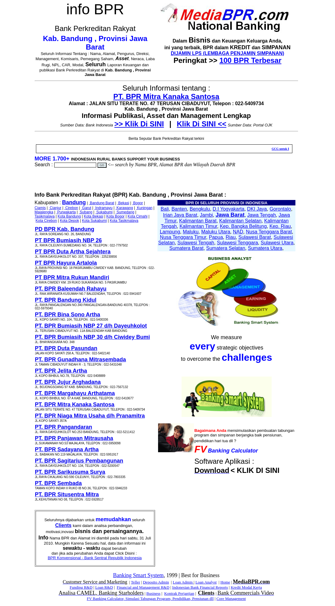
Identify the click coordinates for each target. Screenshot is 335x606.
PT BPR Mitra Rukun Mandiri (72, 277)
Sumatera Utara (265, 248)
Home (225, 582)
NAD (238, 231)
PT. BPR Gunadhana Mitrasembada (80, 359)
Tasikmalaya (45, 216)
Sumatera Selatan (225, 248)
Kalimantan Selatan (240, 220)
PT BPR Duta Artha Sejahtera (73, 252)
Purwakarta (66, 212)
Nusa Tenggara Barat (269, 231)
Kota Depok (69, 221)
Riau (231, 237)
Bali (165, 209)
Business (153, 593)
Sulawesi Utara (277, 242)
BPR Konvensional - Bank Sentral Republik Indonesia (95, 558)
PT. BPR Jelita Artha (61, 371)
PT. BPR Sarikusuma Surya (70, 472)
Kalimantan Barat (198, 220)
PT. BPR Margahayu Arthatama (75, 393)
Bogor (137, 203)
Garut (86, 208)
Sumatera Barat (186, 248)
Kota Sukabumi (94, 221)
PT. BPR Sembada (58, 483)
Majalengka (44, 212)
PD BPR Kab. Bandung (64, 229)
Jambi (206, 215)
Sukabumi (104, 212)
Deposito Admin (156, 582)
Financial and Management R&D (143, 587)
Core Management (231, 598)
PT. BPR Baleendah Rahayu (71, 289)
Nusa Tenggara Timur (183, 237)
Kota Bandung (69, 216)
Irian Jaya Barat (180, 215)
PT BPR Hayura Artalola (66, 263)
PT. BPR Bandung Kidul (66, 300)
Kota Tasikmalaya (124, 221)
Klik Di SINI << (202, 124)
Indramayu (103, 208)
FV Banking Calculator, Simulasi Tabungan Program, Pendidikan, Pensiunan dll (150, 598)
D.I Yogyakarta (228, 209)
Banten (179, 209)
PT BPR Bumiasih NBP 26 (68, 240)
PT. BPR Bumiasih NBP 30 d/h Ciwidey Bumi (92, 337)
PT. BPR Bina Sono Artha (67, 315)
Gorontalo (280, 209)
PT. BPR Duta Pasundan (66, 348)
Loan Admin (183, 582)
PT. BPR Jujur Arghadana (68, 382)
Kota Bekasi (93, 216)
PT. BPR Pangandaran (63, 427)
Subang (86, 212)
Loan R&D (104, 587)
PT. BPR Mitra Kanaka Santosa (166, 96)
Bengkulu (200, 209)
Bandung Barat (101, 203)
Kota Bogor (115, 216)
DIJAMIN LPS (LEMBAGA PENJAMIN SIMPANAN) (227, 53)
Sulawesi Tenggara (237, 242)
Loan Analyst (206, 582)
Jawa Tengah (261, 215)
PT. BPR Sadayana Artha (67, 449)
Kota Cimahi (137, 216)
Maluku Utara (215, 231)
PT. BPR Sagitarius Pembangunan (79, 461)
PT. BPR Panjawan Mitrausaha (74, 438)
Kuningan (144, 208)
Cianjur (55, 208)
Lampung (170, 231)
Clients (63, 525)
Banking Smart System (138, 575)
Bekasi (123, 203)
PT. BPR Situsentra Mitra (67, 494)
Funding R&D (81, 587)
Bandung (74, 202)
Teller (135, 582)
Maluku (191, 231)
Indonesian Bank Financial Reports (200, 587)
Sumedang (125, 212)
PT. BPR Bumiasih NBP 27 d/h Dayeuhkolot (91, 326)
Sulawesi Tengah (196, 242)
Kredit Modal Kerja (246, 587)
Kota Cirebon (46, 221)
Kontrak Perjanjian (179, 593)
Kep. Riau (280, 226)
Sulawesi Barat (254, 237)
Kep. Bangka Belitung (243, 226)
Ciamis (40, 208)
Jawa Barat (230, 215)
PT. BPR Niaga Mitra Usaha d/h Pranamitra (90, 416)
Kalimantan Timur (198, 226)
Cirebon (71, 208)
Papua (216, 237)
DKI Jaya (257, 209)
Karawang (124, 208)
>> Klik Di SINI (139, 124)
